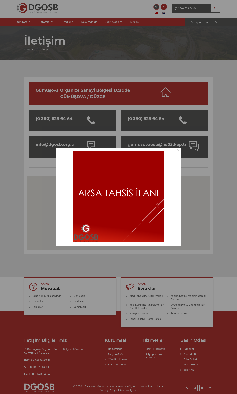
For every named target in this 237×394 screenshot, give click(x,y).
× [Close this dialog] (178, 150)
